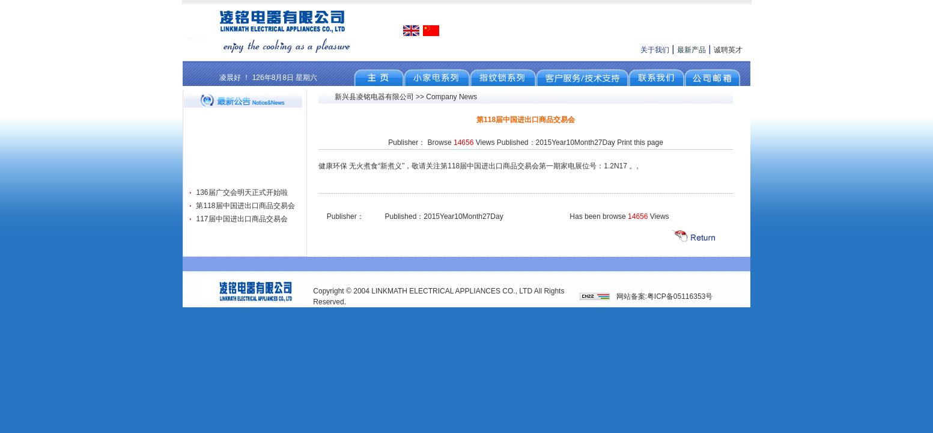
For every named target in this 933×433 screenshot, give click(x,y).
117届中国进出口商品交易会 (241, 219)
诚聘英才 (728, 50)
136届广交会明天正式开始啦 (241, 192)
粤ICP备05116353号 (680, 296)
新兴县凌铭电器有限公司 (374, 97)
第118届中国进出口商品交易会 (245, 205)
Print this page (640, 142)
